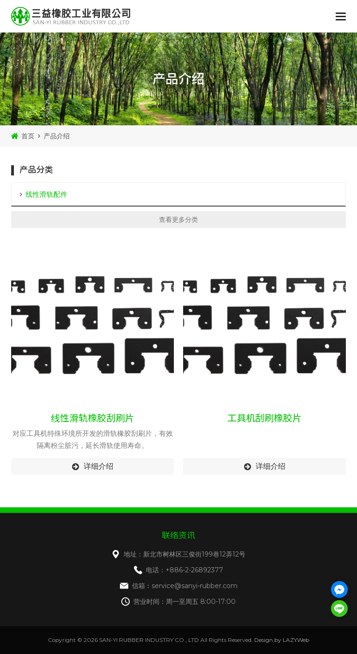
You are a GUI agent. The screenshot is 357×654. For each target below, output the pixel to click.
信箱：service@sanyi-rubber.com (185, 586)
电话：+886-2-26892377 (184, 570)
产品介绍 (57, 136)
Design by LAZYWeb (281, 639)
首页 (27, 136)
